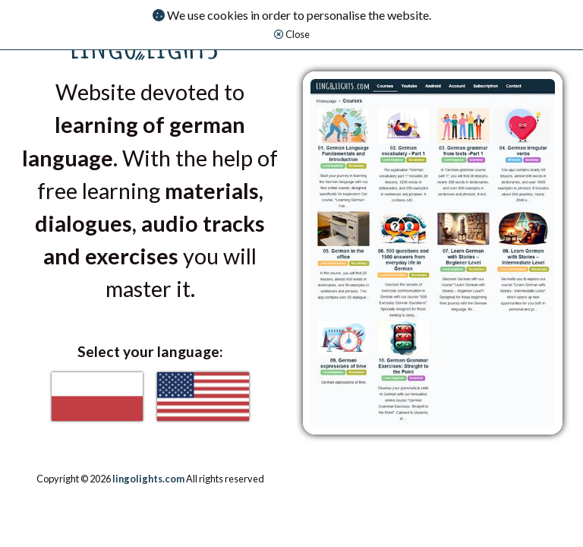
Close (292, 34)
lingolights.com (148, 479)
